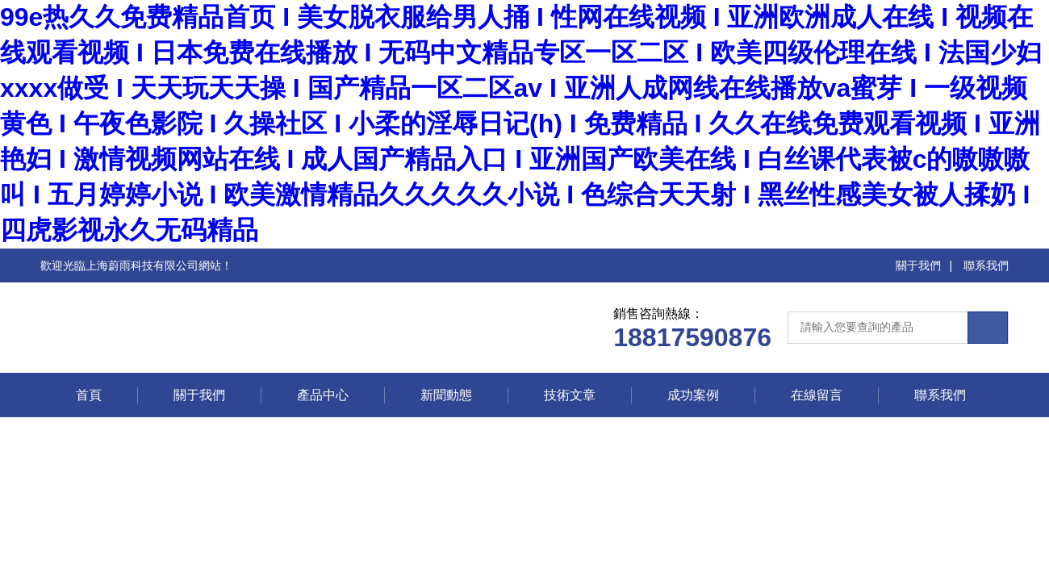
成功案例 (693, 395)
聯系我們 (986, 265)
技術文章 (570, 395)
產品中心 (323, 395)
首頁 (89, 395)
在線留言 (816, 395)
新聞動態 (446, 395)
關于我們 (918, 265)
